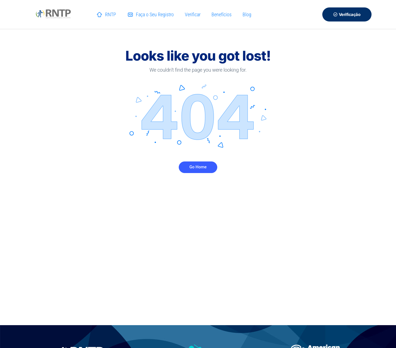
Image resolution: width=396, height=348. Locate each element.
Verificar (192, 14)
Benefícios (221, 14)
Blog (247, 14)
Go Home (198, 166)
